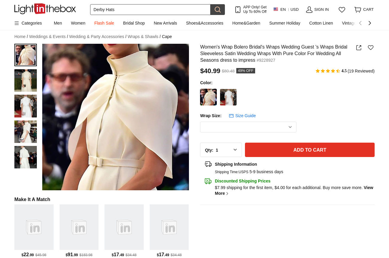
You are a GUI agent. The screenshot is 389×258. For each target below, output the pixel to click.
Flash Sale (104, 23)
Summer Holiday (284, 23)
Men (58, 23)
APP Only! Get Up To (255, 9)
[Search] (150, 9)
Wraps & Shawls (144, 36)
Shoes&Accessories (204, 23)
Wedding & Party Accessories (97, 36)
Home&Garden (246, 23)
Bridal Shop (134, 23)
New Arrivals (165, 23)
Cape (167, 36)
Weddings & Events (48, 36)
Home (21, 36)
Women (78, 23)
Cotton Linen (321, 23)
